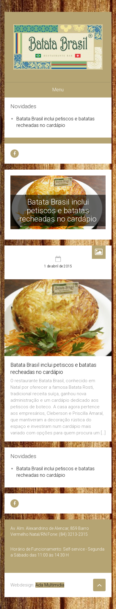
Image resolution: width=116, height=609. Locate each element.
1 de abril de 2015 (58, 266)
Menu (58, 90)
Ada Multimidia (49, 585)
